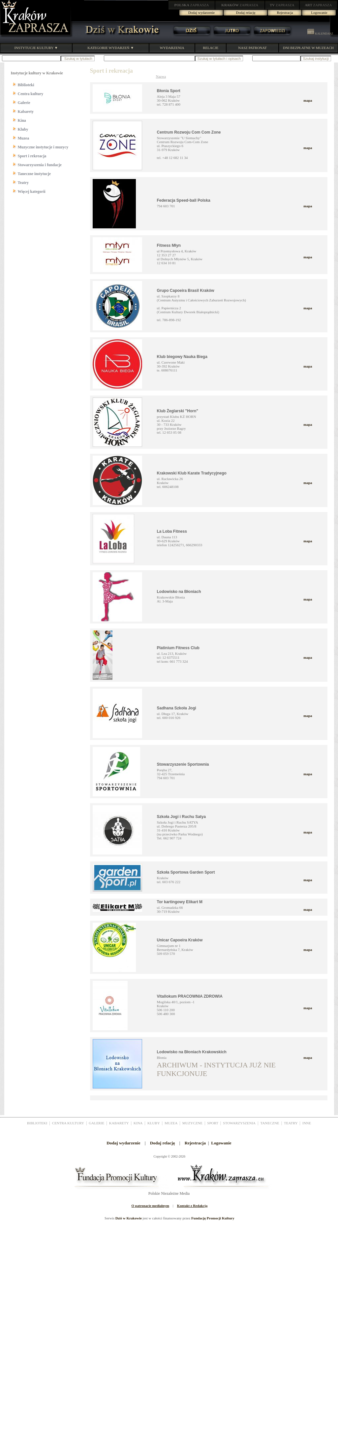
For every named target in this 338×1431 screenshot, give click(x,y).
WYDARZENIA (172, 48)
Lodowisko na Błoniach (179, 591)
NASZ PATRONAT (252, 48)
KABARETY (119, 1123)
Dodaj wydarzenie (201, 12)
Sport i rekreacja (32, 156)
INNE (306, 1123)
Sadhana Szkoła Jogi (176, 708)
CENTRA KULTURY (68, 1123)
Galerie (24, 102)
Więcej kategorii (32, 191)
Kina (22, 120)
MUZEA (171, 1123)
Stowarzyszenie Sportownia (183, 764)
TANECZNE (269, 1123)
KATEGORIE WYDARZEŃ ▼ (110, 48)
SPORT (212, 1123)
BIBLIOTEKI (37, 1123)
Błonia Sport (168, 91)
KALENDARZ (320, 33)
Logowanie (319, 12)
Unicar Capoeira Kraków (180, 940)
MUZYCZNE (192, 1123)
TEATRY (291, 1123)
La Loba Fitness (172, 531)
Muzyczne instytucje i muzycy (43, 147)
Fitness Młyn (169, 245)
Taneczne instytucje (34, 173)
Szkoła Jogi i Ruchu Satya (181, 816)
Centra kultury (31, 93)
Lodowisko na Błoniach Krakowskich (192, 1052)
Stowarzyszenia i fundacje (40, 165)
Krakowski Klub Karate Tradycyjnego (192, 473)
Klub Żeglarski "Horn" (177, 411)
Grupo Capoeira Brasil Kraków (185, 290)
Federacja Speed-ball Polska (183, 200)
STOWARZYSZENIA (239, 1123)
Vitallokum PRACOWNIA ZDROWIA (190, 996)
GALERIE (96, 1123)
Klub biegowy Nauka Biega (182, 356)
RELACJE (210, 48)
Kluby (23, 129)
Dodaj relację (246, 12)
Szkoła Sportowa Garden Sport (186, 872)
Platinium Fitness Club (178, 648)
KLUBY (153, 1123)
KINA (138, 1123)
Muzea (23, 138)
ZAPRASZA (191, 5)
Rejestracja (285, 12)
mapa (307, 100)
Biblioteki (26, 85)
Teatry (23, 182)
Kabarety (26, 111)
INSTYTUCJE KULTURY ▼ (36, 48)
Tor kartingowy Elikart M (179, 902)
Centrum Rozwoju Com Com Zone (189, 132)
